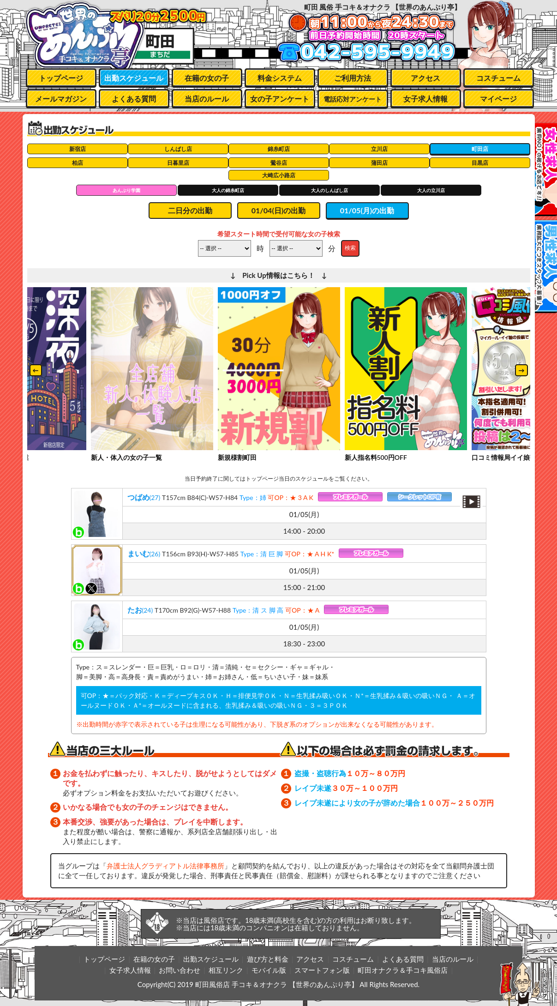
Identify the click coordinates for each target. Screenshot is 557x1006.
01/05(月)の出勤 (367, 210)
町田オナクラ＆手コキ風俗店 (403, 970)
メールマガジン (61, 98)
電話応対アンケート (352, 99)
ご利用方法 (352, 77)
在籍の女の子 (207, 77)
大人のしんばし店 (329, 190)
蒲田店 (379, 162)
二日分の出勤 (190, 210)
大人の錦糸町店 (228, 190)
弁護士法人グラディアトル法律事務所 (165, 865)
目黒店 (480, 162)
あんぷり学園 (126, 190)
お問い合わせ (179, 970)
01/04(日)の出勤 (278, 210)
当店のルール (207, 98)
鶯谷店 (278, 162)
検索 (350, 248)
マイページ (498, 98)
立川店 (379, 148)
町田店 (480, 148)
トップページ (61, 77)
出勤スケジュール (133, 77)
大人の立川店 (431, 190)
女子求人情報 (425, 98)
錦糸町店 (279, 148)
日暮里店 (178, 162)
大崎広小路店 (278, 175)
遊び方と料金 (267, 959)
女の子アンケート (279, 98)
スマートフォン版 (322, 970)
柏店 (77, 162)
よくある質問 (134, 98)
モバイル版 (269, 970)
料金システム (280, 77)
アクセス (425, 77)
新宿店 (77, 148)
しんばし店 (178, 148)
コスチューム (498, 77)
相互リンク (226, 970)
